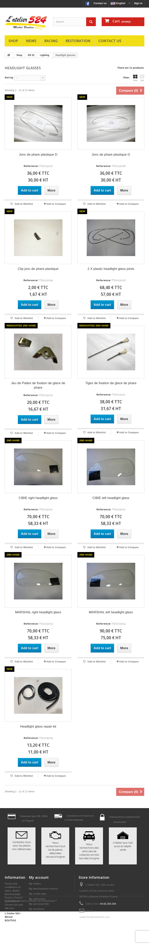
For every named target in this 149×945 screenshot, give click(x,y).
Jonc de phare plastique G (111, 154)
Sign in (138, 3)
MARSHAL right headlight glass (38, 612)
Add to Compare (56, 203)
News (31, 40)
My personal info (39, 903)
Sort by (9, 77)
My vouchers (36, 909)
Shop (13, 40)
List (142, 78)
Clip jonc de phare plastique (38, 269)
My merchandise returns (43, 888)
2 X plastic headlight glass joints (110, 269)
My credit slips (37, 893)
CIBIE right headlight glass (38, 498)
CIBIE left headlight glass (111, 498)
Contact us (100, 3)
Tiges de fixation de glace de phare (111, 383)
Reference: (31, 166)
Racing (51, 40)
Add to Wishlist (23, 203)
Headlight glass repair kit (38, 726)
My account (39, 877)
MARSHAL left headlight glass (111, 612)
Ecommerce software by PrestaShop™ (35, 934)
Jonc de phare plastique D (38, 154)
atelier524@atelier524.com (94, 916)
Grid (135, 78)
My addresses (37, 898)
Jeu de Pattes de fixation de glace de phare (38, 385)
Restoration (78, 40)
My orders (35, 883)
